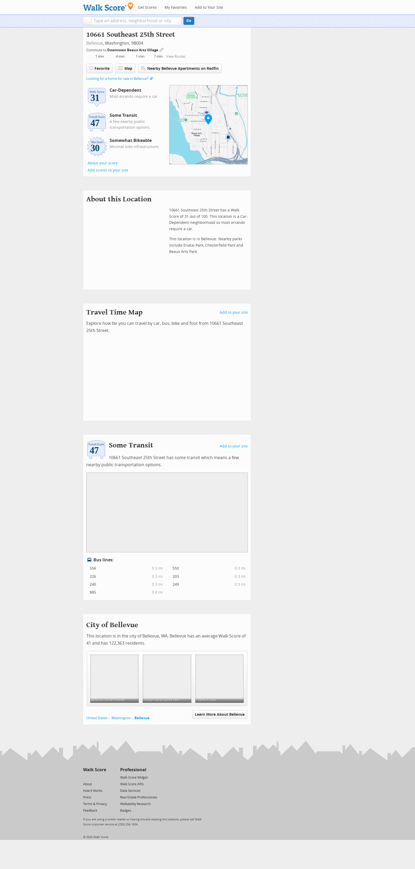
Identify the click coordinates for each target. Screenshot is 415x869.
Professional (133, 769)
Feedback (90, 810)
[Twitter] (86, 777)
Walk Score (94, 769)
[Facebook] (94, 777)
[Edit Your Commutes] (161, 49)
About (87, 784)
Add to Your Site (209, 7)
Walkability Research (135, 804)
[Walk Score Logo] (108, 6)
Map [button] (125, 68)
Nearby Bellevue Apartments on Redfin (180, 68)
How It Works (92, 791)
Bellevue (94, 43)
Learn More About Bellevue (220, 714)
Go (188, 21)
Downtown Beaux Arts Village (133, 50)
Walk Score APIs (132, 784)
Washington (120, 718)
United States (96, 718)
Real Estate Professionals (138, 797)
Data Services (130, 791)
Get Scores (147, 7)
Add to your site (234, 312)
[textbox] (136, 21)
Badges (125, 810)
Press (87, 797)
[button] (87, 21)
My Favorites (176, 7)
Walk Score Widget (134, 777)
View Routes (176, 56)
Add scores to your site (108, 170)
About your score (103, 163)
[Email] (103, 777)
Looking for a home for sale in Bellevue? (117, 79)
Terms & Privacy (95, 804)
